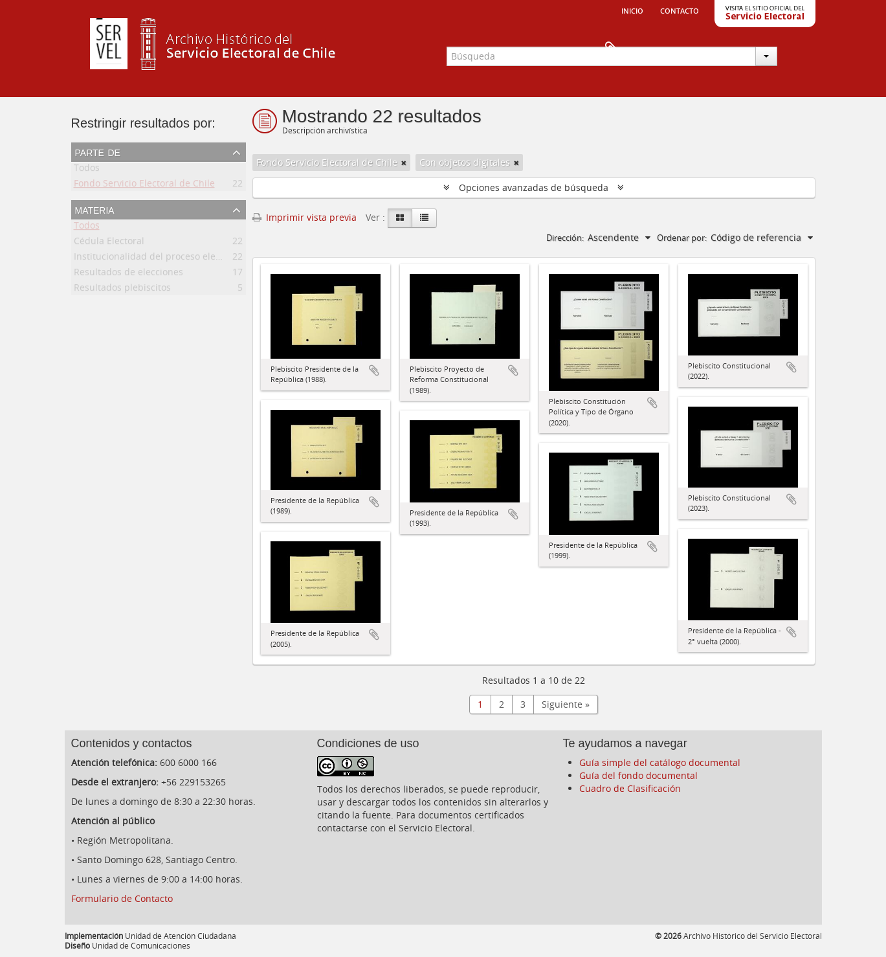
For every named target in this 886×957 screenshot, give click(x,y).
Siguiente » (566, 704)
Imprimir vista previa (304, 217)
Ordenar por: (682, 237)
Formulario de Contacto (122, 898)
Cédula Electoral (109, 243)
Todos (87, 170)
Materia (95, 209)
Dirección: (565, 237)
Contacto (679, 10)
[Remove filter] (403, 162)
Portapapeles (794, 49)
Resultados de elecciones (128, 274)
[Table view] (424, 218)
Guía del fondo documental (638, 775)
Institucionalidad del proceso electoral (157, 259)
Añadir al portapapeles (374, 370)
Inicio (632, 10)
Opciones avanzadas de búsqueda (533, 187)
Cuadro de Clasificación (630, 788)
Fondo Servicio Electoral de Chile (144, 185)
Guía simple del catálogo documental (659, 762)
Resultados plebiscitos (122, 290)
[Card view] (400, 218)
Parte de (97, 151)
